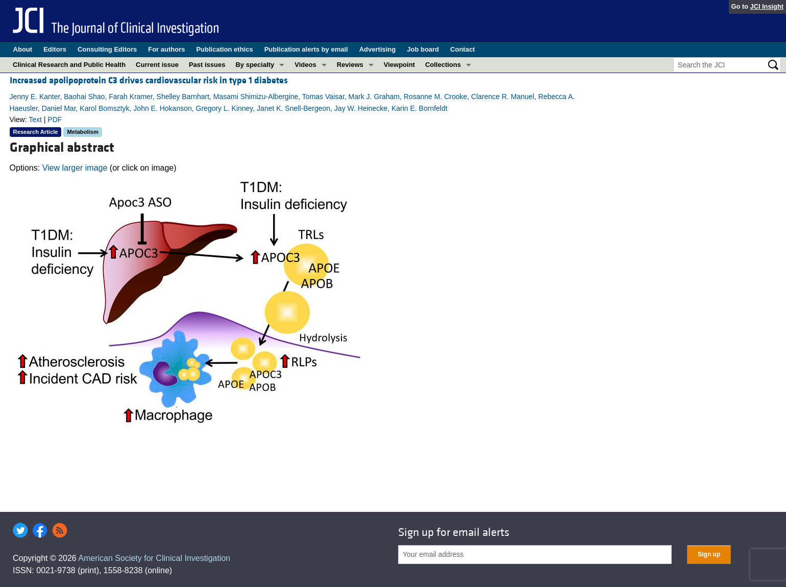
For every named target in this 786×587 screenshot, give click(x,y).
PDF (54, 119)
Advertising (377, 49)
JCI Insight (766, 6)
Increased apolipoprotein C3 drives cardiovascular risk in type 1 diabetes (149, 80)
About (23, 49)
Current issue (157, 64)
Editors (54, 49)
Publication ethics (224, 49)
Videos (305, 64)
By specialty (254, 64)
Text (35, 119)
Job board (423, 49)
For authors (166, 49)
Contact (462, 49)
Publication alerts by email (306, 49)
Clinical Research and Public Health (69, 64)
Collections (443, 64)
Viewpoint (399, 64)
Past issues (207, 64)
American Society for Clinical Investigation (154, 558)
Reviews (350, 64)
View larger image (75, 167)
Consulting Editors (107, 49)
